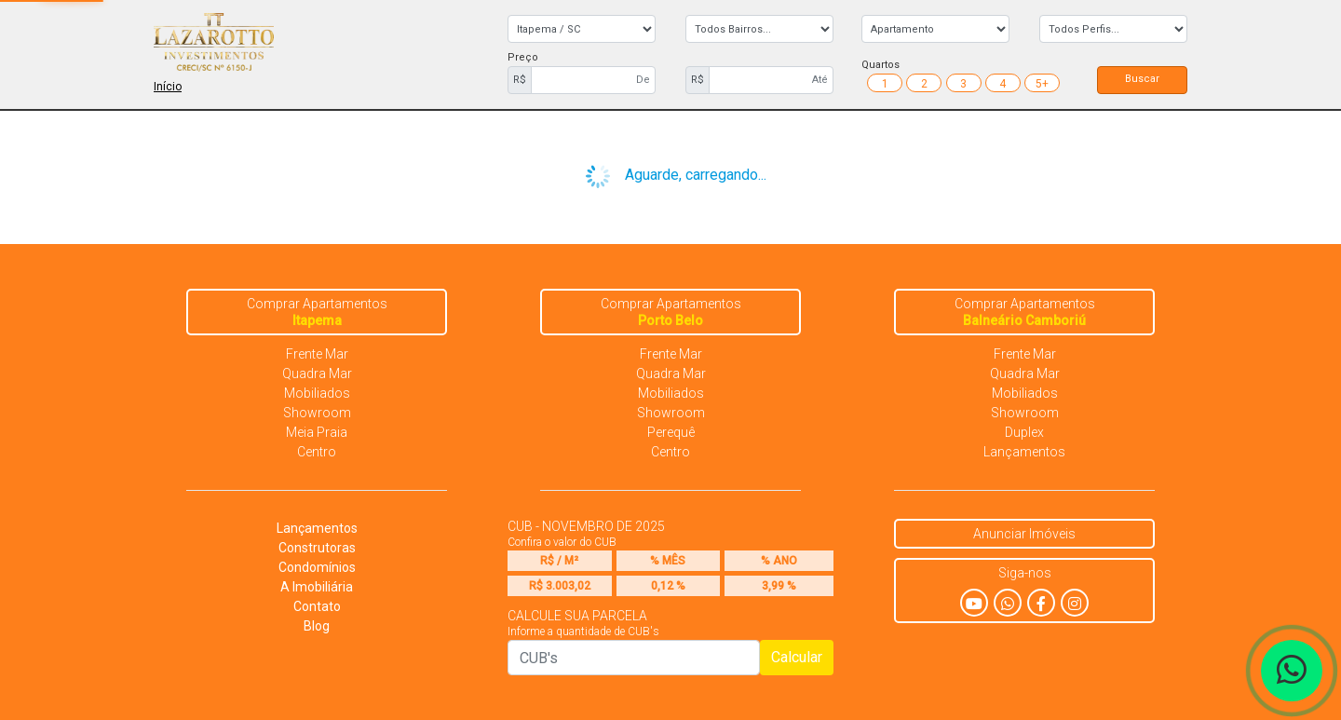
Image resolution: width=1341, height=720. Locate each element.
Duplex (1024, 432)
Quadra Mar (317, 373)
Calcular (796, 657)
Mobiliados (317, 393)
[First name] (593, 80)
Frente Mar (317, 353)
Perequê (671, 432)
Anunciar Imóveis (1024, 533)
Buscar (1142, 79)
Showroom (317, 412)
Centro (316, 451)
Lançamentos (1024, 451)
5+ (1042, 83)
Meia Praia (316, 432)
